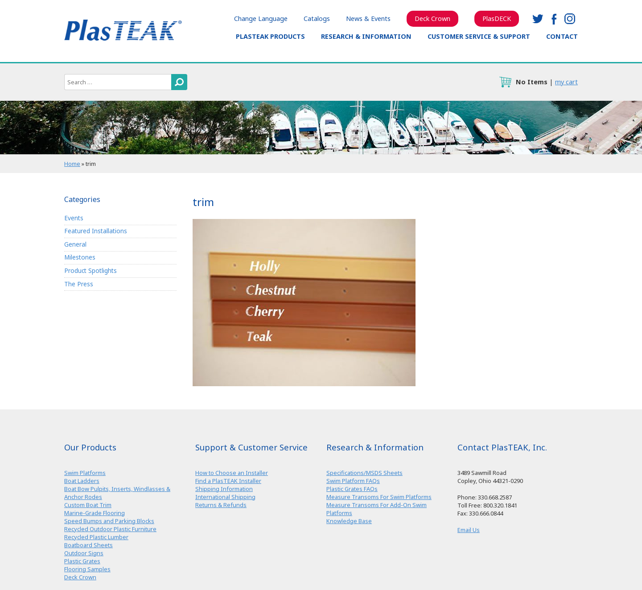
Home (72, 164)
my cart (566, 82)
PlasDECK (496, 18)
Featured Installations (95, 231)
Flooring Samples (87, 569)
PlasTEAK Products (270, 36)
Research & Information (366, 36)
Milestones (79, 257)
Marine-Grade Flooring (94, 513)
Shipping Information (224, 489)
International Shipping (225, 497)
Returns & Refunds (221, 505)
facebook (554, 19)
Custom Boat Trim (87, 505)
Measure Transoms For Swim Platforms (379, 497)
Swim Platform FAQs (353, 481)
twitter (538, 19)
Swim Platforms (85, 473)
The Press (78, 284)
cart (505, 82)
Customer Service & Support (479, 36)
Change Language (261, 18)
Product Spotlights (90, 270)
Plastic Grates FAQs (352, 489)
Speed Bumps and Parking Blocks (109, 521)
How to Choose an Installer (231, 473)
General (75, 244)
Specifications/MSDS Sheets (364, 473)
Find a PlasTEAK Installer (228, 481)
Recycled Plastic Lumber (96, 537)
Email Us (468, 530)
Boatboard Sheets (88, 545)
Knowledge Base (349, 521)
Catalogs (317, 18)
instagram (570, 19)
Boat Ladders (81, 481)
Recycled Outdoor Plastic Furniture (110, 529)
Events (73, 218)
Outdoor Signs (83, 553)
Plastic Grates (82, 561)
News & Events (368, 18)
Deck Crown (432, 18)
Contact (562, 36)
